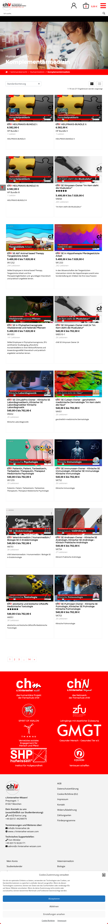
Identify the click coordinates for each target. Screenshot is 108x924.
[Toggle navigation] (103, 5)
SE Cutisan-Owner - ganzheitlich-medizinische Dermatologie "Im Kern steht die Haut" (78, 402)
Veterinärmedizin (65, 861)
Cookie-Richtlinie (48, 920)
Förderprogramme (66, 820)
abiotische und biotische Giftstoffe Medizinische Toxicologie (27, 605)
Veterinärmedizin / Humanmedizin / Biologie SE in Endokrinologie (28, 538)
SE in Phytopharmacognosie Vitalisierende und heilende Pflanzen (26, 326)
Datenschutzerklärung (67, 788)
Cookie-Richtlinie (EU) (67, 794)
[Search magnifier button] (104, 13)
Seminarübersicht (18, 72)
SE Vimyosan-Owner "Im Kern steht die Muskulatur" (77, 186)
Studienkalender (14, 866)
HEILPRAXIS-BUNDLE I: (22, 124)
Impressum (62, 920)
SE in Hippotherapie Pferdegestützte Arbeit (77, 254)
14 (29, 659)
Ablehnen (54, 906)
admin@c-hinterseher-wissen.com (24, 846)
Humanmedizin (37, 72)
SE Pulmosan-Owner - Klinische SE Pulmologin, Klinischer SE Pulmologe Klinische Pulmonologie (77, 606)
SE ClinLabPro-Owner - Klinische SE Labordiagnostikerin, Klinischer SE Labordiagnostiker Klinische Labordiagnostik (28, 403)
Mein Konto (12, 861)
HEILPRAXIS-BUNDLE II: (71, 124)
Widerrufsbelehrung (67, 809)
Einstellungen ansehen (54, 914)
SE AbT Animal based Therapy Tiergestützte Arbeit (25, 254)
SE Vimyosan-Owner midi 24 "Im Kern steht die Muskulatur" (75, 326)
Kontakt (61, 804)
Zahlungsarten (64, 815)
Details (13, 145)
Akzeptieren (54, 898)
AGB (59, 783)
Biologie (61, 866)
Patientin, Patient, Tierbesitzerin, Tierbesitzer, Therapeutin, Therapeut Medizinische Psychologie (27, 471)
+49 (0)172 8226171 (15, 843)
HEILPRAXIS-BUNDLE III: (23, 185)
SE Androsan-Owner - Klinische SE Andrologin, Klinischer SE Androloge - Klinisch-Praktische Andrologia (76, 540)
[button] (103, 874)
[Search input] (52, 13)
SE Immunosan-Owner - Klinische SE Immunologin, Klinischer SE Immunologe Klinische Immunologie (78, 471)
